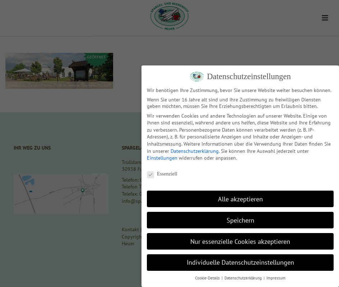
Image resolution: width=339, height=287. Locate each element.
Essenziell (162, 174)
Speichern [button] (240, 220)
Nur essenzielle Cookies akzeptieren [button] (240, 241)
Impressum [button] (275, 278)
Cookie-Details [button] (208, 278)
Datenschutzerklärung (195, 151)
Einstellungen (162, 158)
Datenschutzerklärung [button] (243, 278)
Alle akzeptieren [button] (240, 199)
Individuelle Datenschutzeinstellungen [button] (240, 262)
